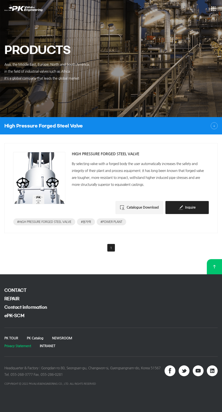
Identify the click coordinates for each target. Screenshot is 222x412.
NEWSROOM (62, 338)
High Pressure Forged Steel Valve (43, 126)
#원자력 (86, 221)
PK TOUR (11, 338)
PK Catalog (35, 338)
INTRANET (47, 346)
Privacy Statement (17, 346)
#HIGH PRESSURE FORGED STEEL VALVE (44, 221)
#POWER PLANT (111, 221)
